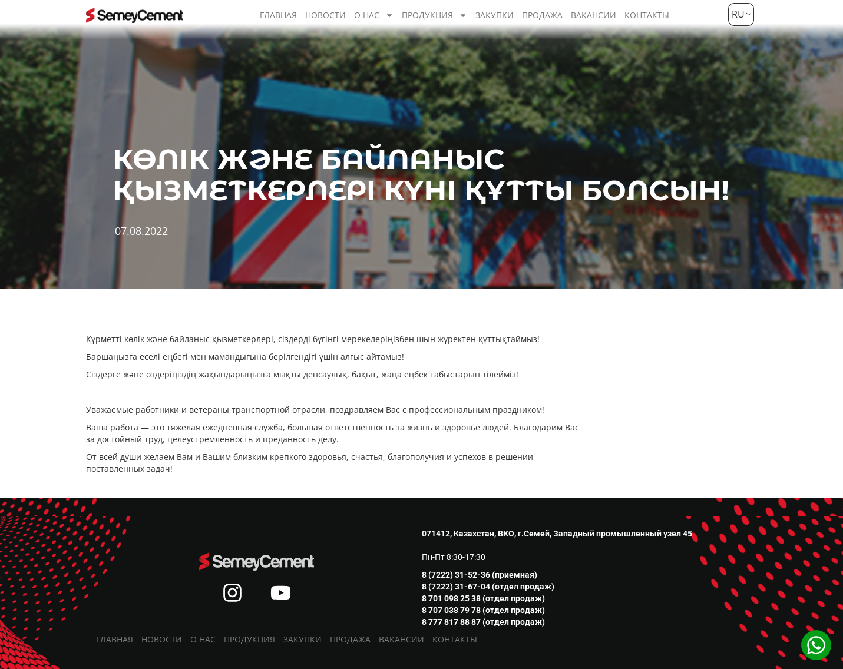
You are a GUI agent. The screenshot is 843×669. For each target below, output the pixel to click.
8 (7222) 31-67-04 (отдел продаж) (488, 586)
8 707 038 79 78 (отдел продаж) (483, 610)
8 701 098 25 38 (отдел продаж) (483, 598)
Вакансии (593, 15)
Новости (325, 15)
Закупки (494, 15)
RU (737, 14)
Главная (278, 15)
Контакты (646, 15)
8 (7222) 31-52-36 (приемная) (479, 574)
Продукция (434, 15)
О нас (374, 15)
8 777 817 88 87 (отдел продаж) (483, 622)
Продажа (542, 15)
